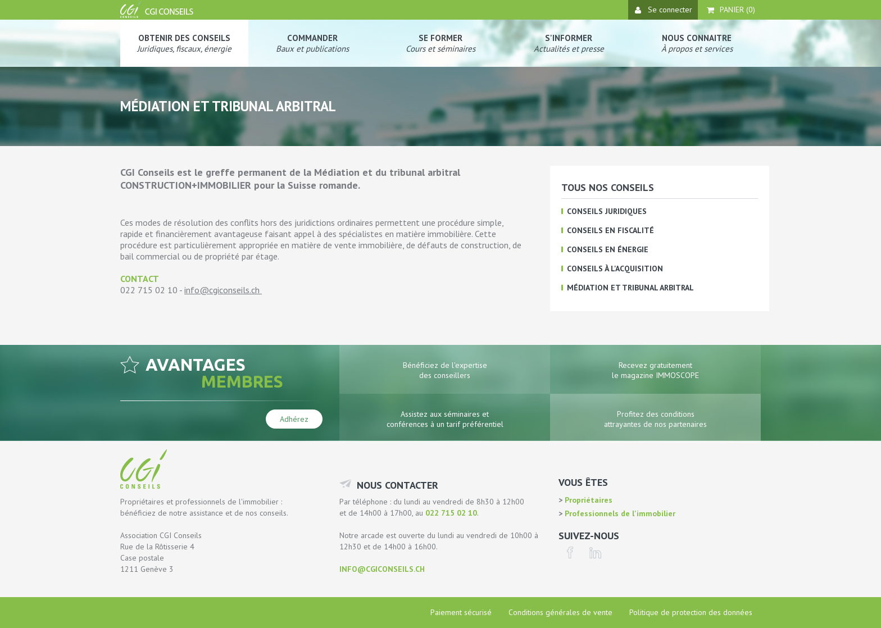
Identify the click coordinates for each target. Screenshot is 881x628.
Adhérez (294, 419)
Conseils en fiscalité (610, 230)
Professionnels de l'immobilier (618, 513)
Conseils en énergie (607, 249)
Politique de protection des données (690, 612)
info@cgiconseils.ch (222, 289)
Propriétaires (587, 500)
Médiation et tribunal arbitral (630, 288)
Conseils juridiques (607, 211)
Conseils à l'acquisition (615, 268)
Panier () (731, 9)
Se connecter (663, 9)
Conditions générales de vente (560, 612)
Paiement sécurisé (461, 612)
